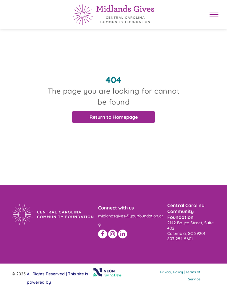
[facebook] (102, 234)
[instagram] (112, 234)
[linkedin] (122, 234)
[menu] (214, 14)
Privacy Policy (171, 272)
